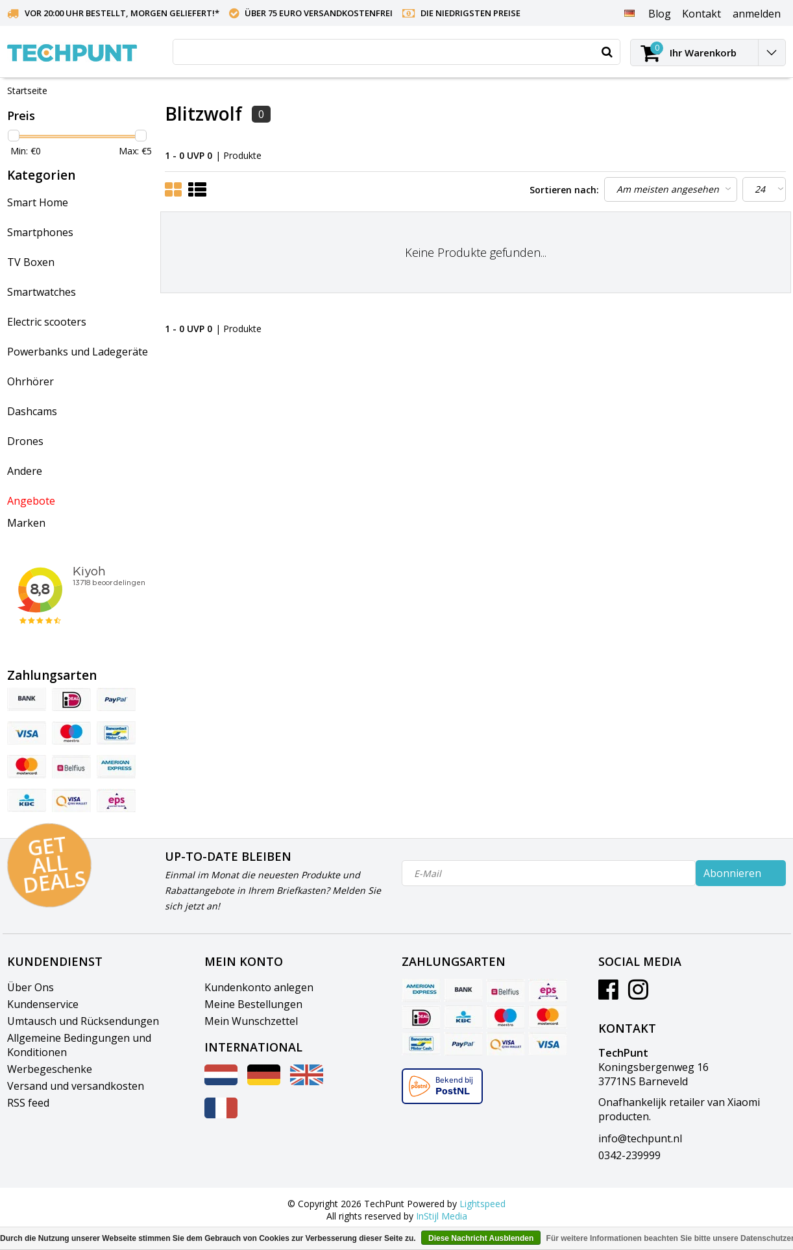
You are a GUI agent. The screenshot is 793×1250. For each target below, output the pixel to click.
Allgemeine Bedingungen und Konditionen (79, 1045)
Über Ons (30, 987)
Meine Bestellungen (253, 1004)
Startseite (27, 90)
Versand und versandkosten (75, 1086)
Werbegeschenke (49, 1069)
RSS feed (28, 1103)
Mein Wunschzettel (251, 1021)
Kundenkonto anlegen (258, 987)
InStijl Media (441, 1216)
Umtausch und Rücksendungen (83, 1021)
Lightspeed (482, 1203)
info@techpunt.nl (640, 1138)
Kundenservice (43, 1004)
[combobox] (396, 52)
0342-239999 (629, 1155)
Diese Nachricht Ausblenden (480, 1238)
